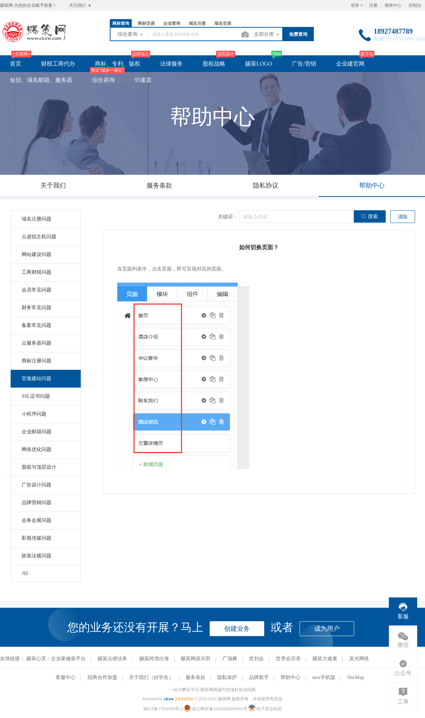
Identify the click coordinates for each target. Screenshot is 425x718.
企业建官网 (350, 64)
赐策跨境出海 (154, 658)
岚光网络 (359, 658)
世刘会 (256, 658)
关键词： (228, 216)
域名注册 (197, 23)
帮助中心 (290, 677)
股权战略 (214, 64)
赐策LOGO (258, 64)
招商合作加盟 (102, 677)
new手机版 (323, 677)
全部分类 (267, 34)
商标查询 (120, 23)
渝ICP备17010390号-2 (163, 708)
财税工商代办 (58, 64)
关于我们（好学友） (151, 677)
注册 (373, 5)
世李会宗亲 (288, 658)
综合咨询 (103, 80)
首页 (15, 64)
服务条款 (195, 677)
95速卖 (143, 80)
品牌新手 (259, 677)
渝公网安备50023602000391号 (216, 708)
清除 (403, 216)
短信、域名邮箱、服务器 (41, 80)
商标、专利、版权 (117, 64)
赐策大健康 (324, 658)
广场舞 (229, 658)
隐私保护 (227, 677)
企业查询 (171, 23)
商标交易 (146, 23)
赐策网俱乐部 (195, 658)
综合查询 (131, 34)
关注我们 (80, 5)
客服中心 (65, 677)
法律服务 (171, 64)
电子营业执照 (265, 708)
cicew (169, 698)
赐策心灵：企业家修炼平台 (56, 658)
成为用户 (327, 628)
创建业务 (237, 628)
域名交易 (222, 23)
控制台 (415, 5)
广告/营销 (304, 64)
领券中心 (393, 5)
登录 (355, 5)
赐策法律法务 (112, 658)
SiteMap (355, 677)
